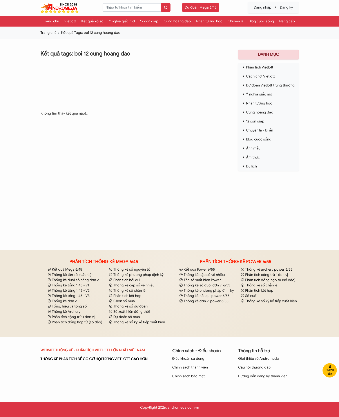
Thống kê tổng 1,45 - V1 (68, 285)
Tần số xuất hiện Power (200, 280)
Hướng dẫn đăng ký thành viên (262, 376)
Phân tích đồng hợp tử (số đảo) (74, 322)
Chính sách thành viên (190, 367)
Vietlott (70, 21)
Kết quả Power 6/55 (197, 269)
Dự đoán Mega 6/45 (200, 7)
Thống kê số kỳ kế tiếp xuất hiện (137, 322)
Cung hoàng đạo (177, 21)
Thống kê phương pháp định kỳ (136, 275)
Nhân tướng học (209, 21)
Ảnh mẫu (251, 148)
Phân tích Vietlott (257, 67)
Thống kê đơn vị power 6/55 (203, 301)
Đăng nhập (262, 7)
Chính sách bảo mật (188, 376)
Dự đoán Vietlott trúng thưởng (268, 85)
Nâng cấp (287, 21)
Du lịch (249, 166)
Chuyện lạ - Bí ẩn (257, 130)
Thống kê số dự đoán (128, 306)
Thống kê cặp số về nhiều (131, 285)
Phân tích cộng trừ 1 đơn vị (71, 317)
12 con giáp (149, 21)
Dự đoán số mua (124, 317)
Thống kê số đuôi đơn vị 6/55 (204, 285)
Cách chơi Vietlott (258, 76)
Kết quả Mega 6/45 (64, 269)
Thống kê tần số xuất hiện (70, 275)
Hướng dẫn (330, 370)
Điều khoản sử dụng (188, 358)
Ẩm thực (251, 157)
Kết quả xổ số (92, 21)
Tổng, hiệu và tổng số (67, 306)
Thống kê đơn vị (62, 301)
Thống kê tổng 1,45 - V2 (68, 290)
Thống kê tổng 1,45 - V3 (68, 296)
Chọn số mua (122, 301)
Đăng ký (286, 7)
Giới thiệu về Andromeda (258, 358)
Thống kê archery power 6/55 (266, 269)
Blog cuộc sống (261, 21)
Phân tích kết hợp (125, 296)
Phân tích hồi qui (124, 280)
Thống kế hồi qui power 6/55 (204, 296)
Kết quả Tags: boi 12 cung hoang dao (90, 33)
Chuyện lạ (235, 21)
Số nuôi (249, 296)
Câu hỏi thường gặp (254, 367)
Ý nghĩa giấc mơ (122, 21)
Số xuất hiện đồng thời (129, 311)
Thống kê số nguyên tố (129, 269)
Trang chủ (51, 21)
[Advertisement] (131, 87)
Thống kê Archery (63, 311)
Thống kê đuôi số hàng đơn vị (73, 280)
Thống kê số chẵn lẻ (127, 290)
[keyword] (132, 7)
